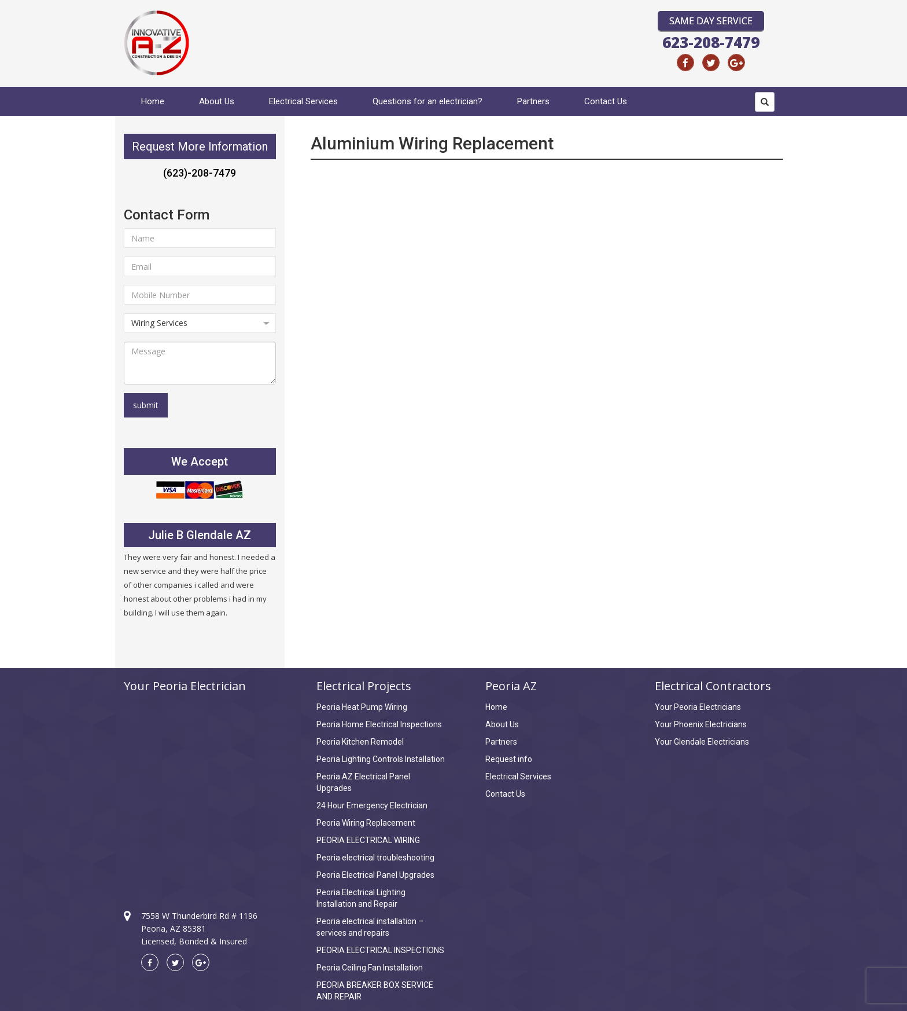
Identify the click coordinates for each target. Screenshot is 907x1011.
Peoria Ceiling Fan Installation (369, 967)
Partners (533, 101)
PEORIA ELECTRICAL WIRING (368, 840)
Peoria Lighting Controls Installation (380, 759)
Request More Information (200, 146)
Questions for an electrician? (427, 101)
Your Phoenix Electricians (701, 724)
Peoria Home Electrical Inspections (379, 724)
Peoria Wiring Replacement (365, 822)
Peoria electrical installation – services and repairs (369, 927)
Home (152, 101)
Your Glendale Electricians (702, 741)
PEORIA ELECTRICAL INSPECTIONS (380, 950)
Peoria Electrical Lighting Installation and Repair (360, 898)
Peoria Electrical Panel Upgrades (375, 875)
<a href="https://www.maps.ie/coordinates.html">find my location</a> (200, 791)
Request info (508, 759)
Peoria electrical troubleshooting (375, 857)
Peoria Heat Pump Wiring (361, 707)
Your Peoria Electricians (698, 707)
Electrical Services (303, 101)
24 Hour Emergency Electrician (371, 805)
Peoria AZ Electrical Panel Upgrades (363, 782)
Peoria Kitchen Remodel (360, 741)
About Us (216, 101)
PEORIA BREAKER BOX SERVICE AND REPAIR (374, 990)
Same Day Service (711, 20)
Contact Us (605, 101)
